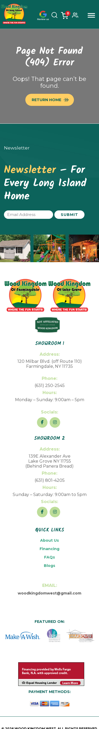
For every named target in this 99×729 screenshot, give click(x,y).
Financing (49, 548)
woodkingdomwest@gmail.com (49, 593)
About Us (49, 540)
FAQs (49, 557)
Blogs (49, 565)
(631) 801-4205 (50, 480)
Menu (91, 15)
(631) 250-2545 (50, 385)
